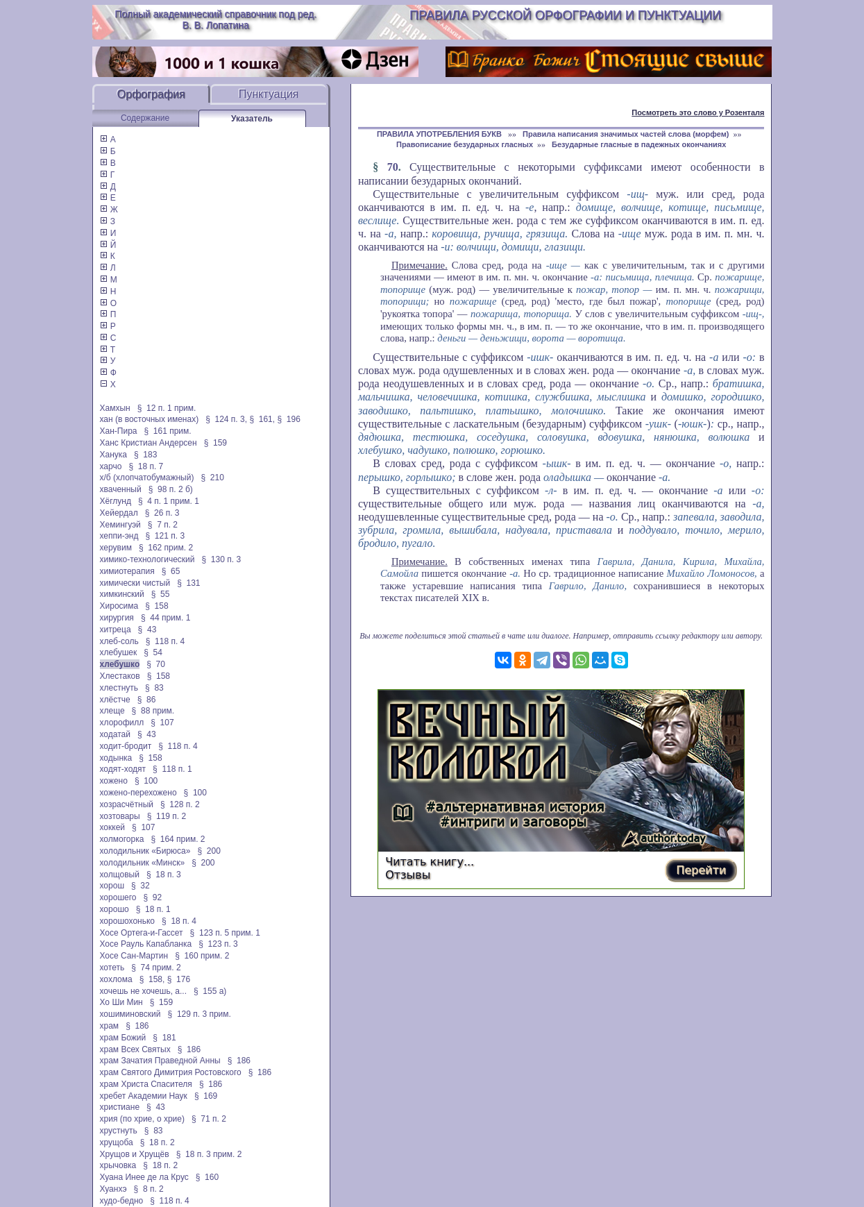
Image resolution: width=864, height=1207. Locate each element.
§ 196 (288, 419)
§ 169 (205, 1096)
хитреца (115, 629)
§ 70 (155, 664)
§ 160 (207, 1177)
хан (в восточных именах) (149, 419)
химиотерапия (127, 571)
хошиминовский (130, 1014)
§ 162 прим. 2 (166, 547)
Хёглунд (115, 501)
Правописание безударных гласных (464, 144)
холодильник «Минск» (142, 863)
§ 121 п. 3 (165, 536)
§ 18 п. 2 (157, 1142)
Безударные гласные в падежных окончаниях (639, 144)
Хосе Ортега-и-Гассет (141, 933)
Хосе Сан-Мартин (134, 956)
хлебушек (118, 652)
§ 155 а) (210, 991)
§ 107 (162, 722)
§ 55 (160, 594)
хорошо (114, 909)
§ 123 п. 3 (218, 944)
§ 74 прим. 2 (156, 967)
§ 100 (146, 781)
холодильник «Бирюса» (145, 851)
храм (109, 1026)
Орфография (151, 94)
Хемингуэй (120, 525)
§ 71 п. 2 (209, 1119)
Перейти (701, 870)
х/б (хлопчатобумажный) (147, 477)
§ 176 (178, 979)
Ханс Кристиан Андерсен (148, 443)
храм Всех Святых (135, 1049)
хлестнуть (119, 688)
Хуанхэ (113, 1189)
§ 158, (152, 979)
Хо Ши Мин (121, 1002)
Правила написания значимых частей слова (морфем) (626, 134)
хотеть (112, 967)
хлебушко (120, 664)
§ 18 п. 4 (179, 921)
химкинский (122, 594)
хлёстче (115, 699)
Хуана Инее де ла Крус (144, 1177)
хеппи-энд (119, 536)
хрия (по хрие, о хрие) (142, 1119)
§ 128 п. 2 (180, 804)
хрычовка (118, 1165)
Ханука (114, 454)
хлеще (112, 711)
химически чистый (135, 583)
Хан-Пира (118, 431)
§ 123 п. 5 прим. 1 (225, 933)
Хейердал (119, 513)
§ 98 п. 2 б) (171, 489)
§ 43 (147, 629)
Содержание (145, 118)
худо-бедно (122, 1201)
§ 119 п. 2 (167, 816)
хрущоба (116, 1142)
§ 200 (208, 851)
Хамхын (115, 408)
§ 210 (212, 477)
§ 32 (140, 886)
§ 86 (146, 699)
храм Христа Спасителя (146, 1084)
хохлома (116, 979)
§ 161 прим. (168, 431)
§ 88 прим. (153, 711)
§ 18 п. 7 (145, 466)
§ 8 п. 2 (149, 1189)
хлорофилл (122, 722)
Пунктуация (269, 94)
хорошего (118, 897)
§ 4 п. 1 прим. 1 (168, 501)
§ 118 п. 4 (165, 641)
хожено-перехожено (138, 792)
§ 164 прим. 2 (178, 839)
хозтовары (120, 816)
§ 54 (153, 652)
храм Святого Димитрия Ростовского (171, 1072)
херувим (116, 547)
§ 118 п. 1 (172, 769)
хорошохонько (127, 921)
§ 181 (164, 1038)
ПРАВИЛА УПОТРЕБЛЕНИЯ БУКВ (440, 134)
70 (392, 167)
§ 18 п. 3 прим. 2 (209, 1154)
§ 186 (137, 1026)
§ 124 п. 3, (226, 419)
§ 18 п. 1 (153, 909)
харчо (111, 466)
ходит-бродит (126, 746)
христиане (120, 1107)
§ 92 (153, 897)
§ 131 (188, 583)
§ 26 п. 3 (162, 513)
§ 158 (156, 606)
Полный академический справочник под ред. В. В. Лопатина (215, 19)
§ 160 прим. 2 (202, 956)
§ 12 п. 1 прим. (166, 408)
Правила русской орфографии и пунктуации (565, 15)
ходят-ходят (123, 769)
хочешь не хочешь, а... (143, 991)
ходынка (116, 758)
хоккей (113, 827)
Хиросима (119, 606)
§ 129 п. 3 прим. (199, 1014)
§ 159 (215, 443)
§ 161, (262, 419)
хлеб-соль (119, 641)
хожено (114, 781)
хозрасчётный (127, 804)
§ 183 (145, 454)
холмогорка (122, 839)
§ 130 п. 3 (222, 559)
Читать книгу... (429, 861)
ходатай (115, 734)
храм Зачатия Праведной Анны (160, 1060)
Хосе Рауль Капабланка (146, 944)
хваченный (121, 489)
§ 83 (154, 688)
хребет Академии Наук (143, 1096)
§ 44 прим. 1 (166, 618)
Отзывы (407, 874)
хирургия (117, 618)
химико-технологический (147, 559)
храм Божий (123, 1038)
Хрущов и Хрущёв (134, 1154)
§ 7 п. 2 (163, 525)
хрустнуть (118, 1131)
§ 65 (171, 571)
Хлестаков (120, 676)
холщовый (119, 874)
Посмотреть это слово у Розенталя (698, 112)
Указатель (252, 119)
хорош (112, 886)
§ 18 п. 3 (163, 874)
